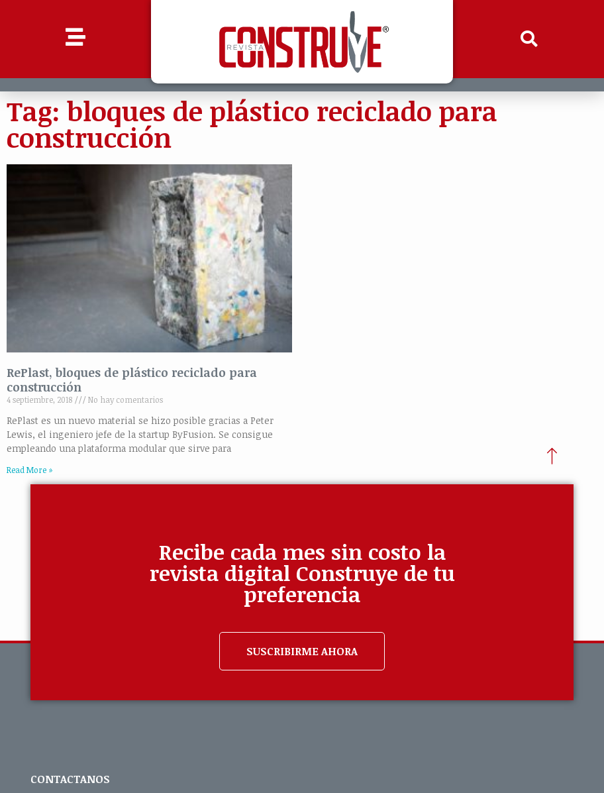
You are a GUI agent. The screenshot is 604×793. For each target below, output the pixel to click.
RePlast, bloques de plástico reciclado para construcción (132, 379)
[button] (528, 39)
